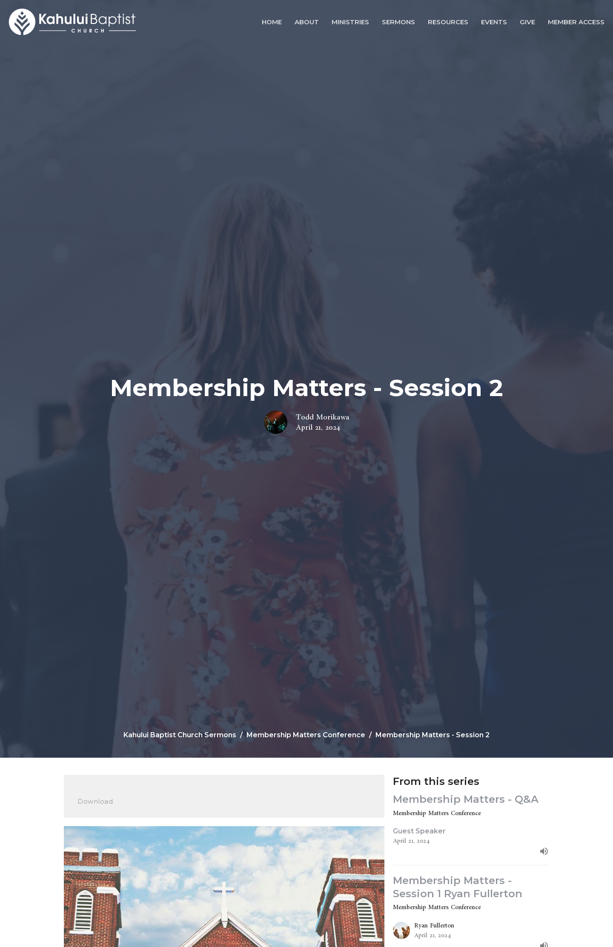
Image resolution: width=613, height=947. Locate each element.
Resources (448, 22)
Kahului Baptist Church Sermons (179, 735)
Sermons (398, 22)
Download (95, 801)
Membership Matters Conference (305, 735)
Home (272, 22)
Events (494, 22)
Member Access (576, 22)
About (307, 22)
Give (527, 22)
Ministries (350, 22)
